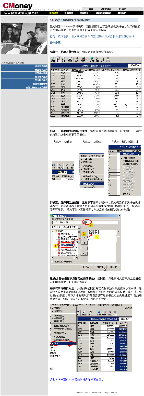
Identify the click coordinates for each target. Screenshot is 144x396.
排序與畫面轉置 (40, 84)
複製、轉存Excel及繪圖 (36, 87)
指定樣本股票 (41, 73)
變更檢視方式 (41, 70)
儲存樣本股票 (41, 77)
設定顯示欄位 (41, 80)
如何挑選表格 (41, 66)
